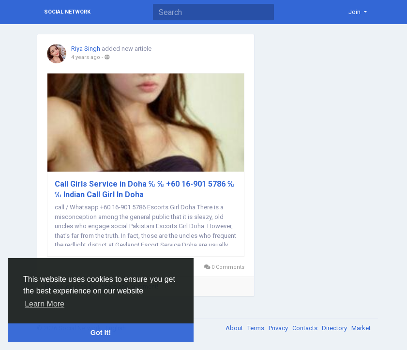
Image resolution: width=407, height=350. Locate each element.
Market (361, 328)
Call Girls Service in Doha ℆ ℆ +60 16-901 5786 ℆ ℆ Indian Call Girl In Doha (144, 189)
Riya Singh (85, 48)
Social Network (67, 12)
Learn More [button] (44, 304)
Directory (335, 328)
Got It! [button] (100, 332)
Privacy (279, 328)
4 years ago (85, 57)
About (235, 328)
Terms (256, 328)
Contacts (305, 328)
